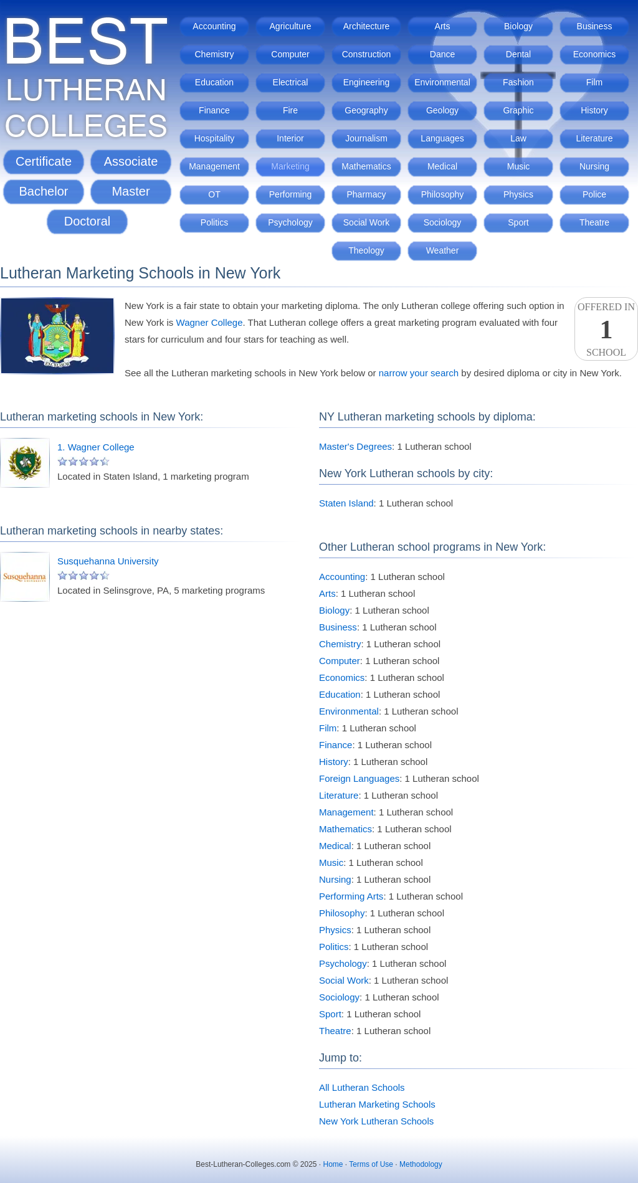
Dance (442, 54)
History (594, 110)
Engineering (366, 82)
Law (518, 138)
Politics (214, 222)
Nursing (594, 166)
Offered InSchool (606, 330)
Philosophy (442, 194)
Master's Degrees (355, 446)
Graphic (518, 110)
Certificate (44, 161)
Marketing (290, 166)
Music (518, 166)
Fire (290, 110)
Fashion (518, 82)
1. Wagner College (96, 447)
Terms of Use (371, 1164)
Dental (518, 54)
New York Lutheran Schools (376, 1121)
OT (214, 194)
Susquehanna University (108, 561)
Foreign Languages (359, 778)
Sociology (443, 222)
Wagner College (209, 322)
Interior (290, 138)
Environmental (442, 82)
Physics (518, 194)
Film (594, 82)
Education (214, 82)
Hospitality (214, 138)
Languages (442, 138)
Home (333, 1164)
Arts (442, 26)
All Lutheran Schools (362, 1087)
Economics (594, 54)
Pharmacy (366, 194)
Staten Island (346, 503)
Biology (518, 26)
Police (594, 194)
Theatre (594, 222)
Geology (442, 110)
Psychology (290, 222)
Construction (366, 54)
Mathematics (366, 166)
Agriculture (291, 26)
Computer (290, 54)
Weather (442, 250)
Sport (518, 222)
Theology (366, 250)
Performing (290, 194)
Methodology (420, 1164)
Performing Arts (351, 896)
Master (131, 191)
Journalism (366, 138)
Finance (214, 110)
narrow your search (419, 373)
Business (594, 26)
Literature (594, 138)
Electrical (290, 82)
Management (214, 166)
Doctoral (87, 221)
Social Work (366, 222)
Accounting (214, 26)
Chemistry (214, 54)
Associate (131, 161)
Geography (366, 110)
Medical (442, 166)
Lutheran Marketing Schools (377, 1104)
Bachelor (44, 191)
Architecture (366, 26)
